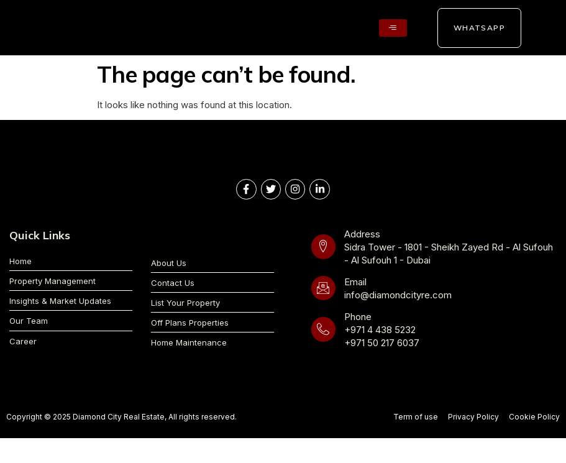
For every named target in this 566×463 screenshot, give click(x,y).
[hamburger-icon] (393, 28)
